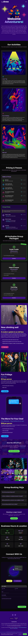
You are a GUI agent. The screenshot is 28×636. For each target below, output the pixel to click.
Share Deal (4, 347)
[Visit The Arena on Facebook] (13, 615)
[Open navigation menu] (26, 2)
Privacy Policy (16, 628)
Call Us (9, 581)
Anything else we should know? (6, 598)
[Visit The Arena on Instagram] (15, 615)
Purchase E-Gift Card (14, 451)
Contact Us (14, 518)
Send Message (22, 606)
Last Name (16, 588)
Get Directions (17, 581)
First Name (3, 588)
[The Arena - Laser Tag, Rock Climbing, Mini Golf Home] (5, 2)
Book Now (14, 258)
